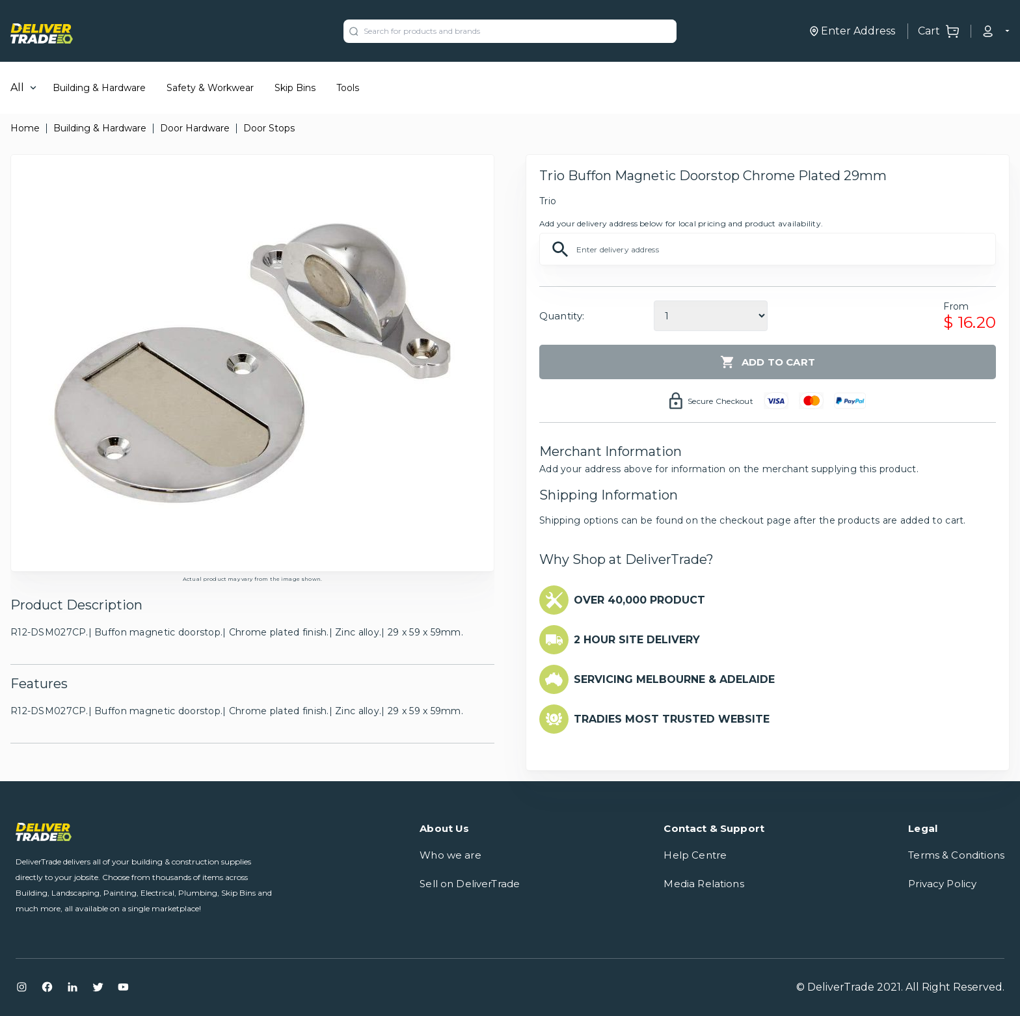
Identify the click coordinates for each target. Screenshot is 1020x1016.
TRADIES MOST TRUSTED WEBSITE (672, 719)
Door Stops (269, 128)
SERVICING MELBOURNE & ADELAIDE (674, 679)
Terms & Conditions (956, 855)
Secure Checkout (720, 401)
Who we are (450, 855)
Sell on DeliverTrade (470, 883)
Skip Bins (295, 88)
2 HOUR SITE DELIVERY (637, 640)
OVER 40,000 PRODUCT (639, 600)
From (956, 306)
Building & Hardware (99, 88)
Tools (347, 88)
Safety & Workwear (210, 88)
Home (25, 128)
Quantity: (561, 316)
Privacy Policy (942, 883)
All (17, 87)
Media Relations (704, 883)
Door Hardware (195, 128)
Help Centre (695, 855)
